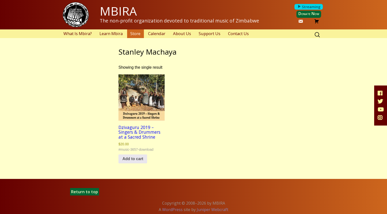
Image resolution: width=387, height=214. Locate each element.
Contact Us (238, 33)
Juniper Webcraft (212, 209)
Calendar (156, 33)
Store (135, 33)
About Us (182, 33)
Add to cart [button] (132, 159)
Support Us (209, 33)
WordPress (172, 209)
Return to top (84, 191)
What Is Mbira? (77, 33)
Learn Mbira (111, 33)
